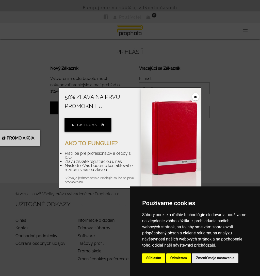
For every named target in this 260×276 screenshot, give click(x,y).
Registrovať (88, 125)
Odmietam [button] (178, 258)
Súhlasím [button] (153, 258)
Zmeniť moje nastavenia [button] (215, 258)
